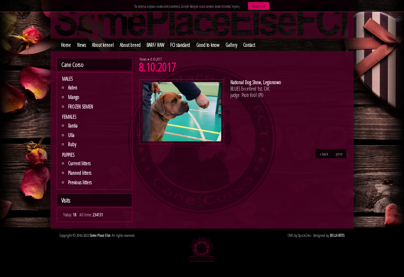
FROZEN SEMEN (80, 106)
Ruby (72, 144)
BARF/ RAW (155, 45)
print (339, 153)
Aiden (72, 87)
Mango (73, 97)
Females (69, 116)
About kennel (103, 45)
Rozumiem (259, 5)
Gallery (231, 45)
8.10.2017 (156, 59)
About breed (130, 45)
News (81, 45)
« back (323, 153)
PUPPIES (68, 155)
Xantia (72, 125)
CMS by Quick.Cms (299, 235)
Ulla (71, 135)
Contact (249, 45)
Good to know (207, 45)
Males (67, 78)
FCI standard (180, 45)
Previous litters (80, 182)
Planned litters (79, 173)
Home (66, 45)
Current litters (79, 163)
